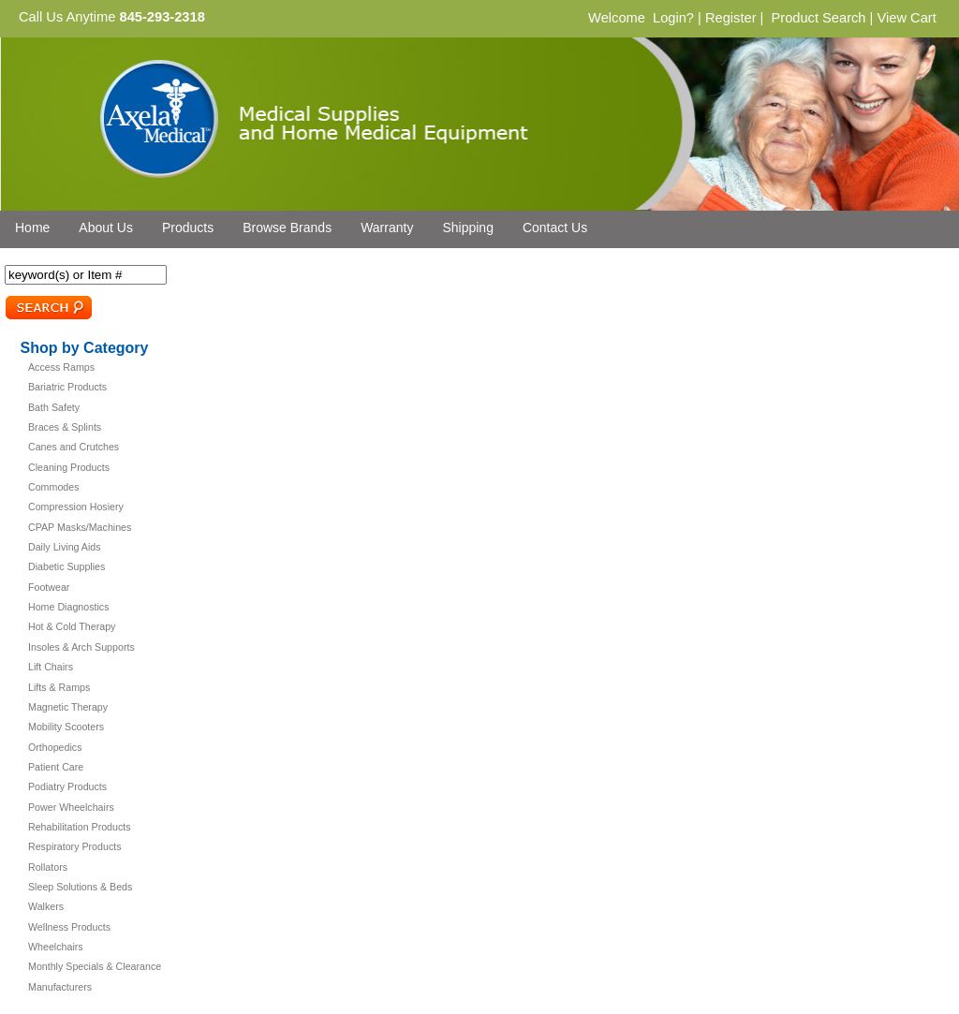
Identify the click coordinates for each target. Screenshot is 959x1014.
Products (188, 227)
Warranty (387, 227)
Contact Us (555, 227)
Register (731, 17)
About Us (106, 227)
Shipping (468, 227)
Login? (673, 17)
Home (32, 227)
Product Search (818, 17)
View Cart (906, 17)
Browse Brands (287, 227)
